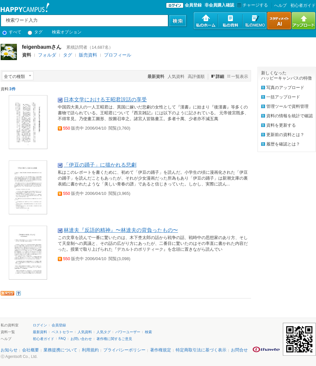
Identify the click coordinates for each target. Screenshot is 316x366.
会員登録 (193, 5)
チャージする (251, 5)
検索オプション (67, 32)
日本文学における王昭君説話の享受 (105, 99)
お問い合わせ (81, 339)
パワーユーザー (127, 332)
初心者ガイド (303, 5)
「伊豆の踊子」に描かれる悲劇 (100, 165)
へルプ (280, 5)
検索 (148, 332)
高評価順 (196, 76)
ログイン (40, 325)
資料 (26, 54)
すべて (12, 32)
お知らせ (9, 349)
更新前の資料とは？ (285, 134)
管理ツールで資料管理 (287, 106)
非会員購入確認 (219, 5)
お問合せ (239, 349)
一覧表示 (239, 76)
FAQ (62, 338)
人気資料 (176, 76)
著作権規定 (160, 349)
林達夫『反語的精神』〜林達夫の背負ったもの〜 (121, 230)
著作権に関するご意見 (114, 339)
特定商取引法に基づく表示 (201, 349)
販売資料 (88, 54)
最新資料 (40, 332)
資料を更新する (281, 125)
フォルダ (47, 54)
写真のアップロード (285, 87)
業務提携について (60, 349)
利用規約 (90, 349)
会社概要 (30, 349)
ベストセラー (62, 332)
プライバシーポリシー (124, 349)
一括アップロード (283, 97)
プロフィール (117, 54)
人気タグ (103, 332)
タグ (35, 32)
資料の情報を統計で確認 (289, 115)
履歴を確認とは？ (283, 144)
